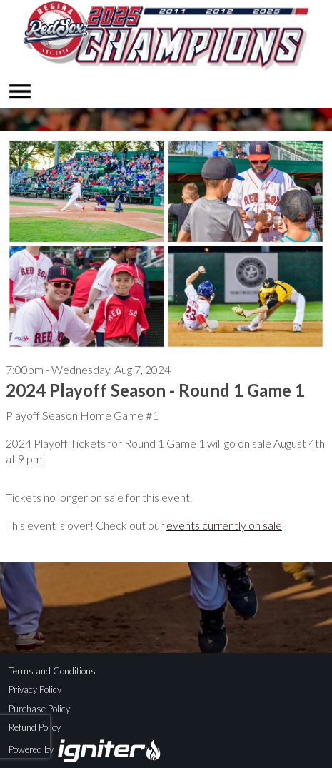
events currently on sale (224, 525)
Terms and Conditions (52, 671)
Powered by (85, 749)
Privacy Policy (35, 689)
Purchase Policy (39, 708)
